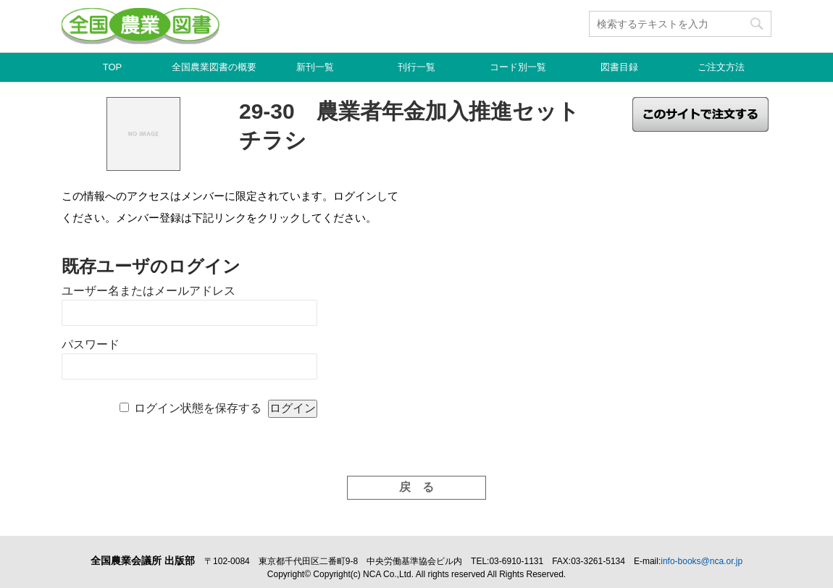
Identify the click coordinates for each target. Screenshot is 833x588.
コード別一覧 (518, 67)
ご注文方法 (721, 67)
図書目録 (619, 67)
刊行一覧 (416, 67)
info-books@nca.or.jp (701, 561)
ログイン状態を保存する (197, 408)
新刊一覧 (315, 67)
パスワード (91, 344)
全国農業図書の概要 (214, 67)
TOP (112, 67)
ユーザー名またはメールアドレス (148, 291)
